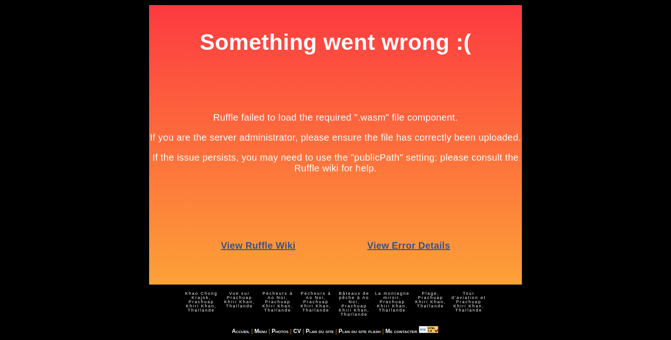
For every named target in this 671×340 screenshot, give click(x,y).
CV (297, 331)
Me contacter (401, 331)
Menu (260, 331)
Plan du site (320, 331)
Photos (280, 331)
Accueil (240, 331)
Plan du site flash (359, 331)
